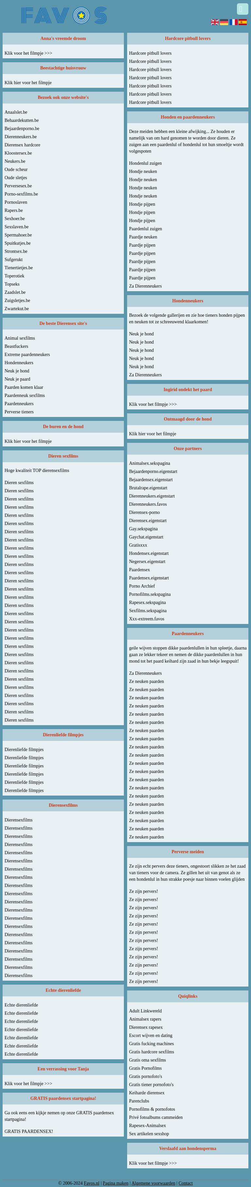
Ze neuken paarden (146, 681)
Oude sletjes (16, 177)
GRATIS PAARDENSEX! (29, 1131)
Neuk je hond (17, 370)
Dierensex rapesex (146, 1027)
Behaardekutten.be (22, 120)
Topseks (12, 284)
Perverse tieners (19, 411)
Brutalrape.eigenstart (148, 487)
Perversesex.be (18, 185)
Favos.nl (92, 1183)
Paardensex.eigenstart (149, 577)
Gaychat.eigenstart (146, 537)
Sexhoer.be (15, 218)
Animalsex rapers (145, 1019)
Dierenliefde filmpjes (24, 749)
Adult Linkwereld (145, 1010)
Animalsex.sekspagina (149, 463)
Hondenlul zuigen (145, 163)
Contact (185, 1183)
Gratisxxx (138, 545)
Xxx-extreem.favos (146, 618)
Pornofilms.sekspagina (150, 594)
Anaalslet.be (16, 112)
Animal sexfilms (20, 338)
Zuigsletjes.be (17, 300)
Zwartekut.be (17, 308)
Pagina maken (115, 1183)
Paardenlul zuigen (145, 228)
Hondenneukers (19, 362)
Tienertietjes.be (19, 267)
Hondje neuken (143, 171)
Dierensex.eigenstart (148, 520)
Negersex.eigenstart (147, 561)
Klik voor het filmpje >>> (28, 53)
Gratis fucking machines (151, 1043)
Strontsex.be (16, 251)
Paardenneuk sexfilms (25, 395)
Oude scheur (16, 169)
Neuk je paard (17, 379)
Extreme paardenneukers (27, 354)
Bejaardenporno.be (22, 128)
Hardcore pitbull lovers (150, 53)
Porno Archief (142, 586)
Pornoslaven (16, 202)
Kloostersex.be (18, 153)
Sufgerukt (14, 259)
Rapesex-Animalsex (147, 1125)
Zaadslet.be (15, 292)
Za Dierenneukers (145, 286)
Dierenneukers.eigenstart (152, 496)
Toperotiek (14, 275)
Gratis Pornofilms (145, 1068)
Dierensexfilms (19, 820)
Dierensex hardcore (22, 144)
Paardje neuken (143, 237)
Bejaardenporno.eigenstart (153, 471)
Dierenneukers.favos (148, 504)
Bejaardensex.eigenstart (151, 479)
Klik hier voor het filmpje (28, 82)
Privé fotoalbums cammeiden (156, 1117)
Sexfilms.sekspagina (148, 610)
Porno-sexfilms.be (21, 194)
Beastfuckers (16, 346)
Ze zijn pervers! (143, 891)
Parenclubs (139, 1101)
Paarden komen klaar (24, 387)
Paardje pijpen (142, 245)
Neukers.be (15, 161)
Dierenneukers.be (21, 136)
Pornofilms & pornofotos (152, 1109)
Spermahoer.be (18, 235)
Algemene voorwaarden (153, 1183)
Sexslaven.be (16, 226)
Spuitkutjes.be (18, 243)
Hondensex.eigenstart (149, 553)
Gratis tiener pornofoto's (151, 1084)
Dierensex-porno (144, 512)
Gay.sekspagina (143, 528)
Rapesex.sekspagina (147, 602)
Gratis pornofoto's (145, 1076)
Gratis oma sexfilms (147, 1060)
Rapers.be (14, 210)
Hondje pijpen (142, 204)
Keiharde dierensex (146, 1092)
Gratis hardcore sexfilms (151, 1051)
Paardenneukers (19, 403)
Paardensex (139, 569)
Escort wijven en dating (151, 1035)
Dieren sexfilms (19, 482)
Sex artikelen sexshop (149, 1133)
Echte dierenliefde (21, 1005)
